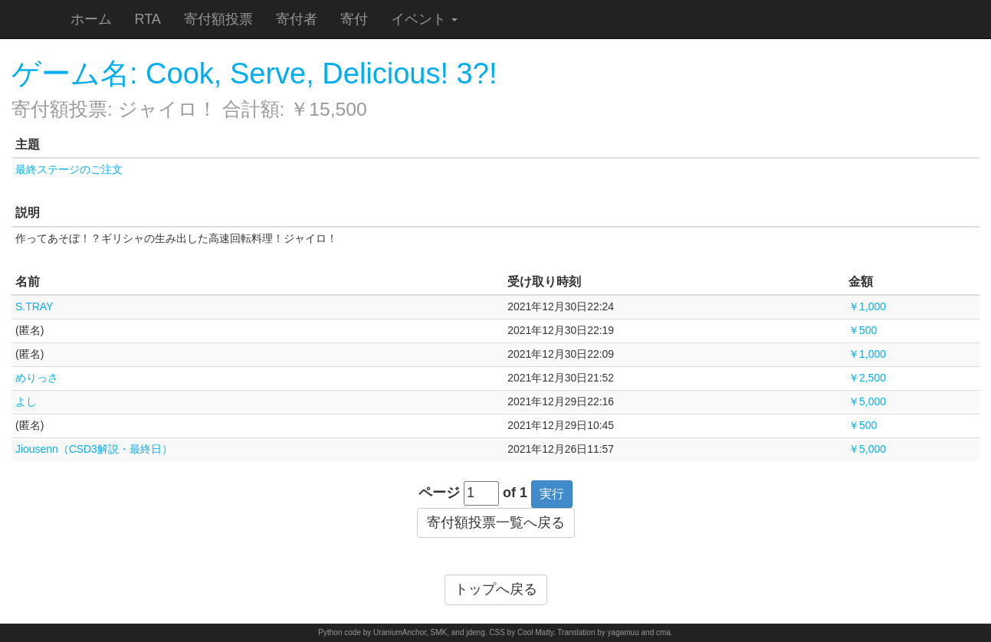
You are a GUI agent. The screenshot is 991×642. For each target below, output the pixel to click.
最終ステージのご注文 (69, 169)
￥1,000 (867, 306)
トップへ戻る (495, 589)
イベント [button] (424, 19)
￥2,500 (867, 378)
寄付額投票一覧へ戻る (496, 522)
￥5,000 (867, 401)
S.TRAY (34, 306)
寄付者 (296, 19)
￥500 (862, 330)
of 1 (515, 492)
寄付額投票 (218, 19)
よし (26, 401)
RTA (148, 19)
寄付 (354, 19)
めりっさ (36, 378)
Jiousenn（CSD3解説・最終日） (93, 449)
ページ (439, 492)
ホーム (91, 19)
